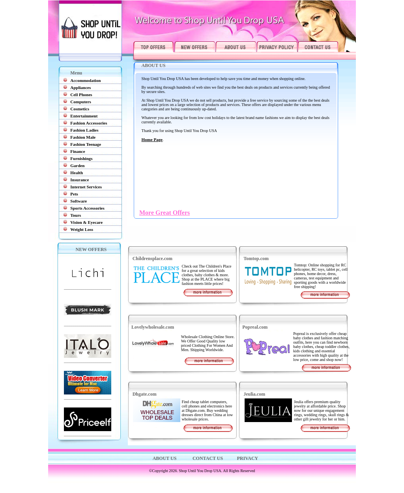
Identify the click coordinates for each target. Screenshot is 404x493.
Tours (75, 215)
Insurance (79, 179)
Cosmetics (79, 108)
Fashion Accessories (88, 123)
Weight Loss (81, 229)
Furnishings (81, 158)
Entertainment (83, 115)
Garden (77, 165)
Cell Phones (81, 94)
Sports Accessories (87, 208)
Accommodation (85, 80)
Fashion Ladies (84, 130)
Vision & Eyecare (86, 222)
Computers (80, 101)
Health (76, 172)
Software (78, 201)
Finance (77, 151)
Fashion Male (82, 137)
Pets (74, 194)
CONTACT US (207, 458)
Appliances (80, 87)
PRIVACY (247, 458)
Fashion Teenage (85, 144)
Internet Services (86, 186)
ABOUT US (165, 458)
